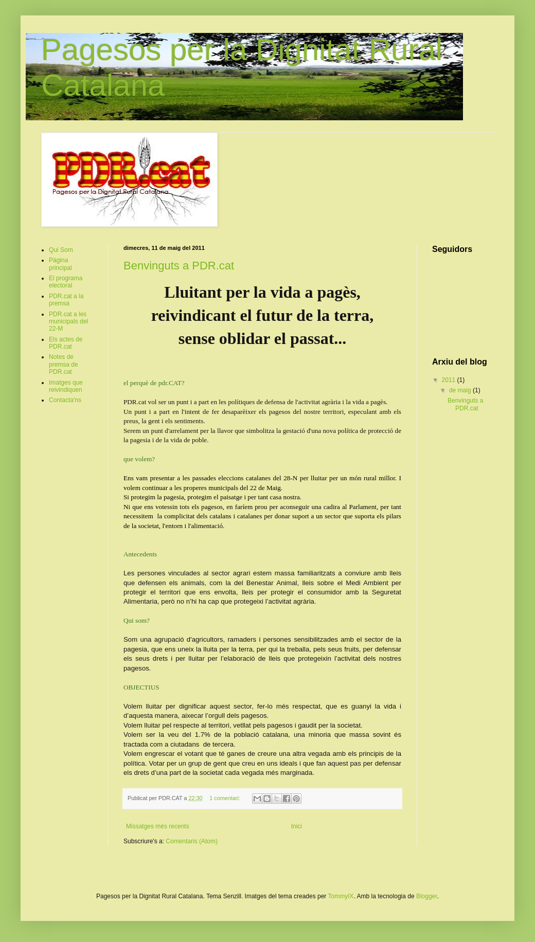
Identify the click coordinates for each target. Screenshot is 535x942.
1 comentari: (225, 798)
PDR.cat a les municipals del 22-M (68, 322)
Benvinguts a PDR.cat (178, 265)
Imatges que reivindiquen (66, 386)
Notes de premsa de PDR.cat (63, 364)
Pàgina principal (60, 264)
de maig (461, 390)
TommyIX (340, 896)
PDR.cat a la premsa (66, 300)
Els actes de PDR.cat (65, 343)
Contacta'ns (65, 400)
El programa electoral (65, 282)
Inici (296, 826)
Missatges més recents (157, 826)
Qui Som (61, 249)
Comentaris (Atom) (192, 841)
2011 (449, 380)
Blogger (426, 896)
